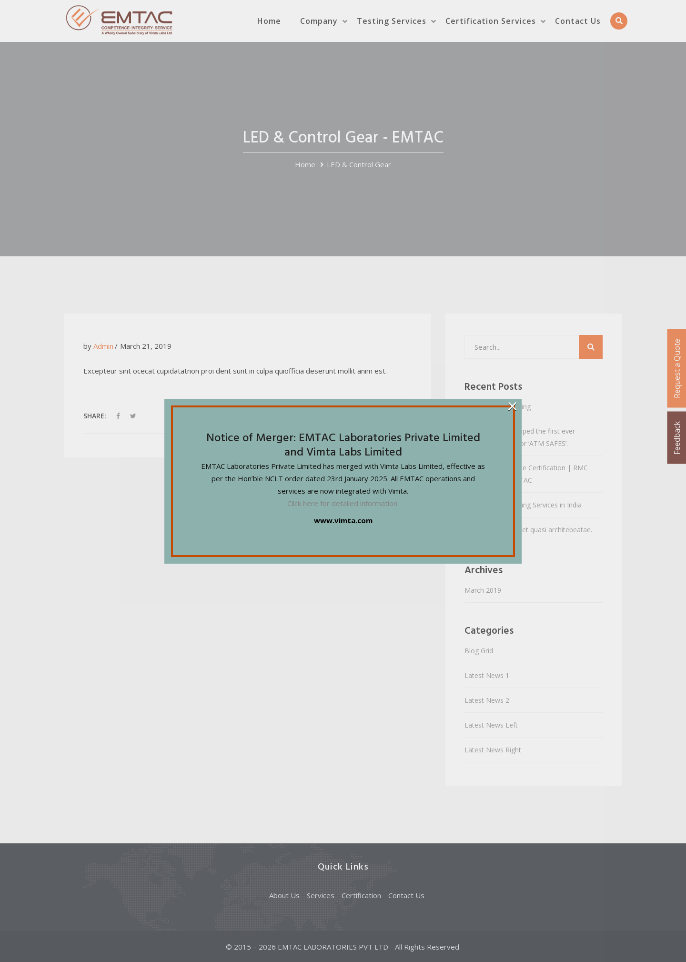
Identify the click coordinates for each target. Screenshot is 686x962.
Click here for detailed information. (343, 503)
